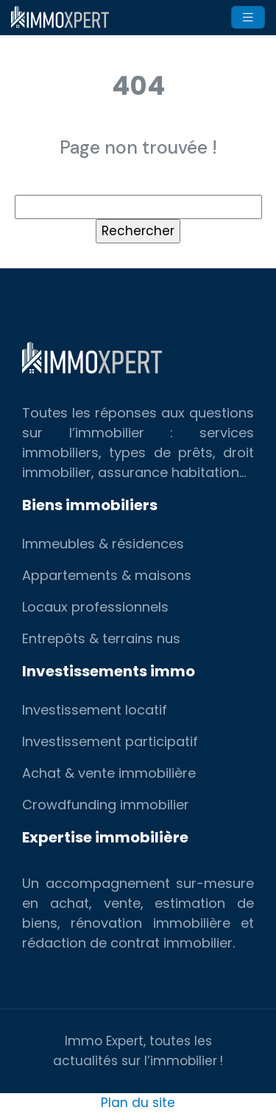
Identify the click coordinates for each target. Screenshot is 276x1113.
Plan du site (138, 1103)
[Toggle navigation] (248, 17)
